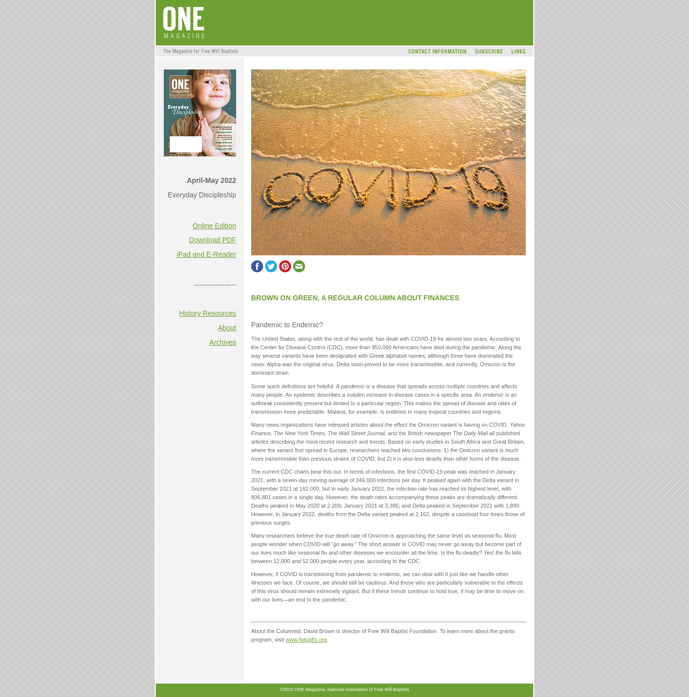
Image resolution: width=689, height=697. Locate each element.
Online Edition (214, 226)
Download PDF (212, 240)
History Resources (207, 313)
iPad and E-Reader (206, 254)
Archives (222, 342)
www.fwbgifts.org (306, 640)
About (227, 328)
